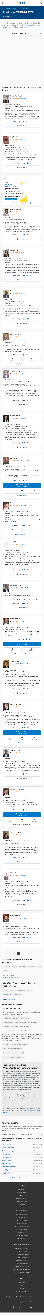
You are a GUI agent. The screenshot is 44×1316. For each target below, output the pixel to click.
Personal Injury (7, 998)
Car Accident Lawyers (22, 1267)
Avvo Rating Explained (22, 1295)
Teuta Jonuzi (14, 250)
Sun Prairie (32, 970)
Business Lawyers (22, 1255)
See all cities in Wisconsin (9, 981)
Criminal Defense (8, 994)
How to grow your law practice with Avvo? (15, 1048)
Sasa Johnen (14, 458)
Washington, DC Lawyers (22, 1230)
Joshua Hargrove (15, 209)
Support (22, 1292)
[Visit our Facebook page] (14, 1311)
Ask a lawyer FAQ (8, 1026)
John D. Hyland (6, 1173)
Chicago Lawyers (22, 1224)
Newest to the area (28, 1138)
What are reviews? (25, 1030)
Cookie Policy (24, 1300)
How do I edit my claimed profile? (13, 1052)
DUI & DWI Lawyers (22, 1261)
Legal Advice (22, 1199)
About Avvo (22, 1285)
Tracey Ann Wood (16, 96)
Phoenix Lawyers (22, 1236)
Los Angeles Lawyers (22, 1221)
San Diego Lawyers (22, 1242)
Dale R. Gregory (15, 663)
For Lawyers (22, 1208)
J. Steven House (15, 620)
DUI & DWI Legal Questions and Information (16, 1021)
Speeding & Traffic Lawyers (22, 1276)
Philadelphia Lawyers (22, 1233)
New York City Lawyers (22, 1218)
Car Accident (18, 998)
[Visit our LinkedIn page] (25, 1311)
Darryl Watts (14, 542)
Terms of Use (5, 1300)
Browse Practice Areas (22, 1202)
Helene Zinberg (6, 1157)
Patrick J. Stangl (15, 752)
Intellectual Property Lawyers (22, 1273)
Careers (22, 1289)
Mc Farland (23, 970)
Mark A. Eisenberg (7, 1154)
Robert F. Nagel (6, 1167)
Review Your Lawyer (22, 1196)
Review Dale (24, 665)
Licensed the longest (10, 1137)
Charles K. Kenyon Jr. (8, 1151)
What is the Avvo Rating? (10, 1030)
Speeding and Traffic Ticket (23, 994)
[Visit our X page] (20, 1311)
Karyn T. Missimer (16, 836)
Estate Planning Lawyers (22, 1264)
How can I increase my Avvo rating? (13, 1056)
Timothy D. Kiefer (16, 706)
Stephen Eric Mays (16, 137)
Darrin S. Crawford (16, 587)
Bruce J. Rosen (6, 1148)
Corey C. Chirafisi (16, 334)
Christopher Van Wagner (18, 793)
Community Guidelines (36, 1300)
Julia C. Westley (15, 919)
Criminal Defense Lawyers (22, 1258)
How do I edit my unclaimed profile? (14, 1061)
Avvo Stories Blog (22, 1205)
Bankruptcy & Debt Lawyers (22, 1252)
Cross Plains (6, 970)
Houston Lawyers (22, 1227)
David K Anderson (16, 503)
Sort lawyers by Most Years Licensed (14, 1181)
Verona (5, 974)
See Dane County (7, 979)
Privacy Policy (14, 1300)
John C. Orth (14, 291)
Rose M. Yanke (6, 1164)
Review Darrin (24, 589)
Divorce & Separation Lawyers (22, 1270)
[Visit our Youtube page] (30, 1311)
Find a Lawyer (22, 1193)
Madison (15, 970)
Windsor (11, 974)
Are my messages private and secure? (27, 1026)
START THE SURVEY (11, 199)
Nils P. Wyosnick (15, 876)
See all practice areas (8, 1003)
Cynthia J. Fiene (6, 1176)
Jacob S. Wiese (15, 415)
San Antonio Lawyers (22, 1239)
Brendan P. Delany (16, 371)
